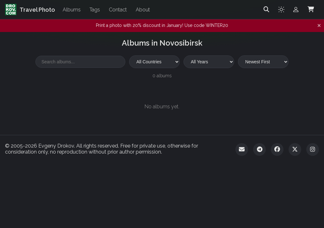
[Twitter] (295, 149)
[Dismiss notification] (319, 25)
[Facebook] (277, 149)
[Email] (241, 149)
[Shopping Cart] (310, 9)
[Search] (266, 9)
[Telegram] (259, 149)
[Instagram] (312, 149)
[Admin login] (295, 9)
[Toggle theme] (281, 9)
